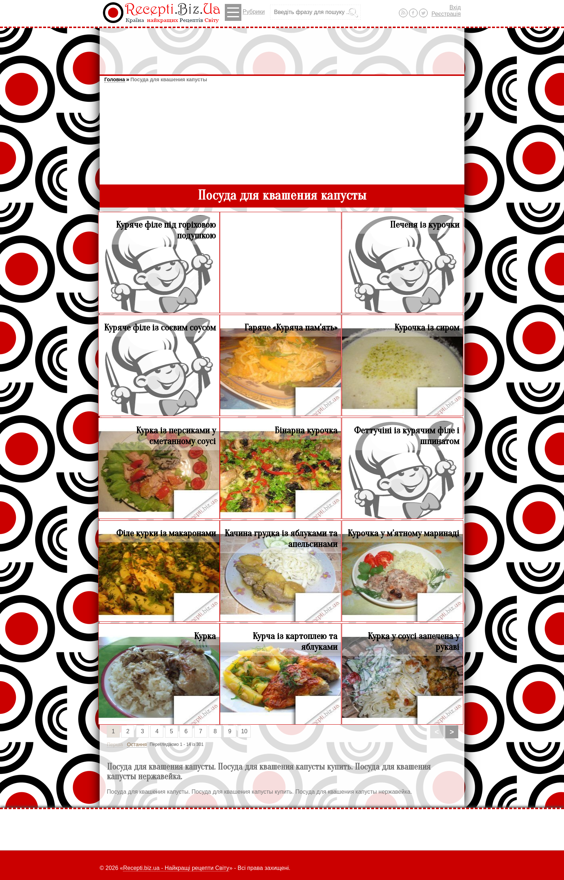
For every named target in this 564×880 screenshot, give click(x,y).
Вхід (455, 7)
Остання (137, 744)
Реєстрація (446, 14)
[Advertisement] (282, 48)
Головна (114, 79)
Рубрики (245, 12)
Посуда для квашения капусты (168, 79)
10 (244, 731)
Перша (115, 744)
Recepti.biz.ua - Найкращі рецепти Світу (176, 868)
